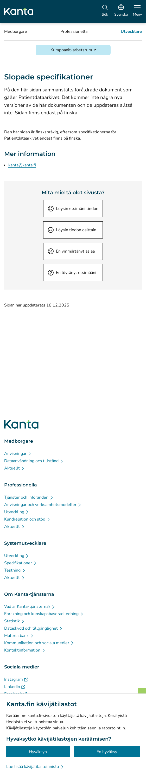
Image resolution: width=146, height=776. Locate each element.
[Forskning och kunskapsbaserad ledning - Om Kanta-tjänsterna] (44, 614)
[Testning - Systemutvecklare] (15, 570)
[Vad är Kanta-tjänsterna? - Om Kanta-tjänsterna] (29, 606)
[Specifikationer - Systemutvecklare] (20, 563)
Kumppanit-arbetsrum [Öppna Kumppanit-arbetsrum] (71, 50)
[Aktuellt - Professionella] (14, 526)
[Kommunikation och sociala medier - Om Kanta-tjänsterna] (39, 643)
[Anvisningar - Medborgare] (18, 453)
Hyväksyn (38, 752)
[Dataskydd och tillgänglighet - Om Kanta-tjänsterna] (33, 628)
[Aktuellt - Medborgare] (14, 468)
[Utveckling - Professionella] (16, 512)
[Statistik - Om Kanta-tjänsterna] (14, 621)
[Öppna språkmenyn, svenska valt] (121, 11)
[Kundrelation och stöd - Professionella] (27, 519)
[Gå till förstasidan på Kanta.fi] (21, 424)
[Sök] (105, 11)
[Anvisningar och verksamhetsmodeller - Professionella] (43, 505)
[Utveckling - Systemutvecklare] (16, 556)
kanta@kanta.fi (22, 165)
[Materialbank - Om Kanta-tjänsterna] (19, 636)
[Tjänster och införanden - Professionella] (29, 497)
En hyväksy (107, 752)
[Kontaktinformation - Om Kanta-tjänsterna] (25, 650)
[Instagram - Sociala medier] (16, 679)
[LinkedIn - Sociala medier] (14, 687)
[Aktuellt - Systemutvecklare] (14, 577)
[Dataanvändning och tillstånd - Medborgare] (34, 461)
